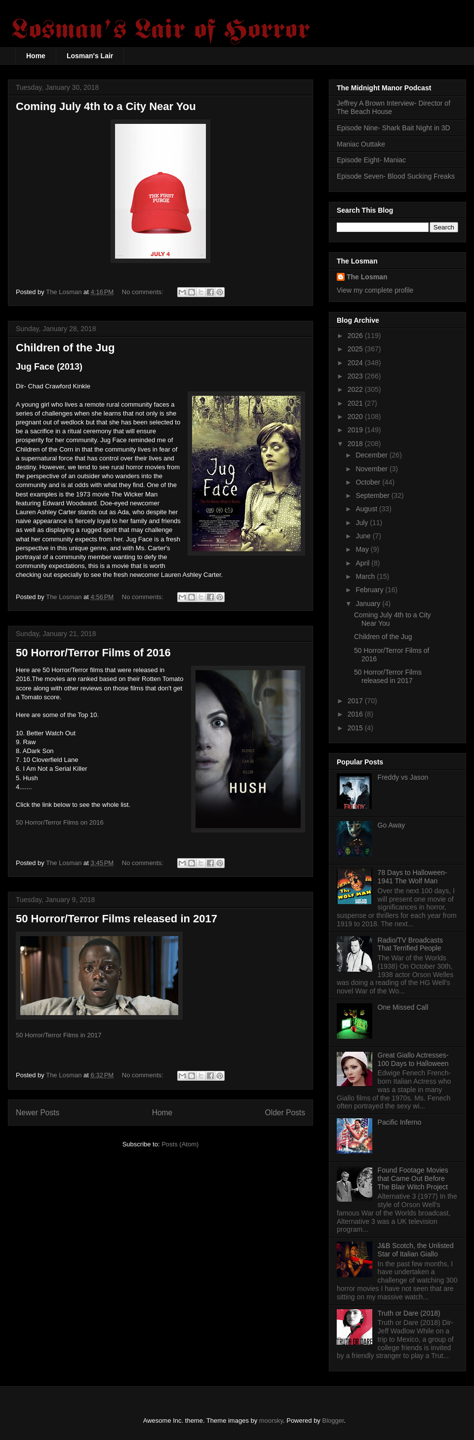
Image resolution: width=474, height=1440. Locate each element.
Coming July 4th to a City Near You (106, 106)
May (363, 549)
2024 (356, 363)
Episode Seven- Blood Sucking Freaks (396, 176)
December (372, 455)
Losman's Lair (90, 56)
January (369, 603)
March (366, 576)
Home (35, 56)
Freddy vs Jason (403, 777)
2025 (356, 349)
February (370, 590)
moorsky (271, 1420)
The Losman (367, 277)
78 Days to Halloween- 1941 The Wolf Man (412, 877)
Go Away (391, 825)
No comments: (143, 292)
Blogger (333, 1420)
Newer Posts (37, 1112)
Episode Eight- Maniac (371, 160)
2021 (356, 403)
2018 (356, 444)
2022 (356, 389)
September (373, 495)
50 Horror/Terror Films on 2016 (60, 822)
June (364, 536)
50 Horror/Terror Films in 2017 (58, 1035)
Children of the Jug (65, 347)
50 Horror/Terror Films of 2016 (93, 652)
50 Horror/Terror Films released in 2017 (116, 918)
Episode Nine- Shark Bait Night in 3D (393, 128)
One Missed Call (403, 1007)
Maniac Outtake (361, 144)
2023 (356, 376)
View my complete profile (375, 290)
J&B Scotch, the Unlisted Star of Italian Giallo (416, 1250)
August (367, 509)
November (372, 469)
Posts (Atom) (179, 1144)
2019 (356, 430)
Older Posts (285, 1112)
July (363, 523)
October (369, 482)
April (363, 563)
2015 (356, 728)
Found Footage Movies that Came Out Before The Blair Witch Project (413, 1178)
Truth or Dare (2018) (409, 1313)
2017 (356, 701)
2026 (356, 336)
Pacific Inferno (400, 1122)
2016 (356, 714)
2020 (356, 416)
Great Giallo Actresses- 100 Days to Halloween (413, 1059)
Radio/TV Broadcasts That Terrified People (410, 944)
